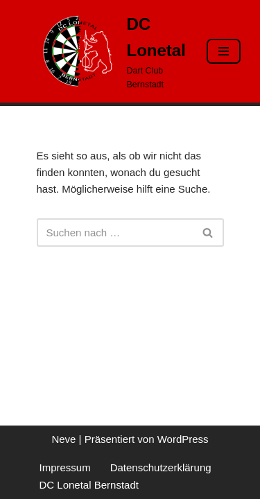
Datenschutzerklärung (160, 467)
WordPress (183, 439)
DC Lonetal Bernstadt (89, 485)
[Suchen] (115, 232)
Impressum (65, 467)
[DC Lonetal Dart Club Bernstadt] (111, 51)
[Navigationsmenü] (224, 51)
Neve (63, 439)
